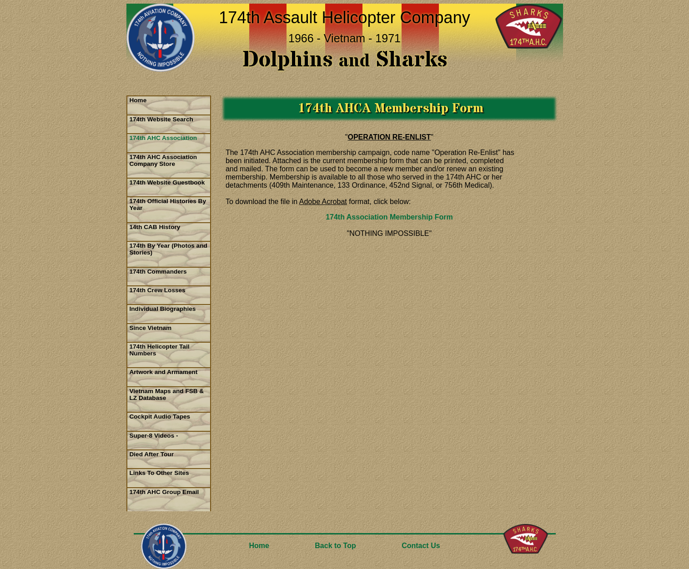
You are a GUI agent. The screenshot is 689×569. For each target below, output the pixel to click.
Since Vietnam (151, 327)
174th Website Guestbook (167, 182)
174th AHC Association (163, 138)
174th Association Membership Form (389, 217)
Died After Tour (152, 454)
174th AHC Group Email (164, 492)
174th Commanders (158, 271)
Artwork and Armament (164, 372)
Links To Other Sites (159, 472)
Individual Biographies (163, 308)
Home (138, 100)
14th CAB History (155, 227)
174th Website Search (161, 119)
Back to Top (335, 545)
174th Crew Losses (158, 290)
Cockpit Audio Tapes (160, 416)
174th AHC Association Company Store (163, 160)
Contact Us (421, 545)
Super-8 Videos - (154, 435)
